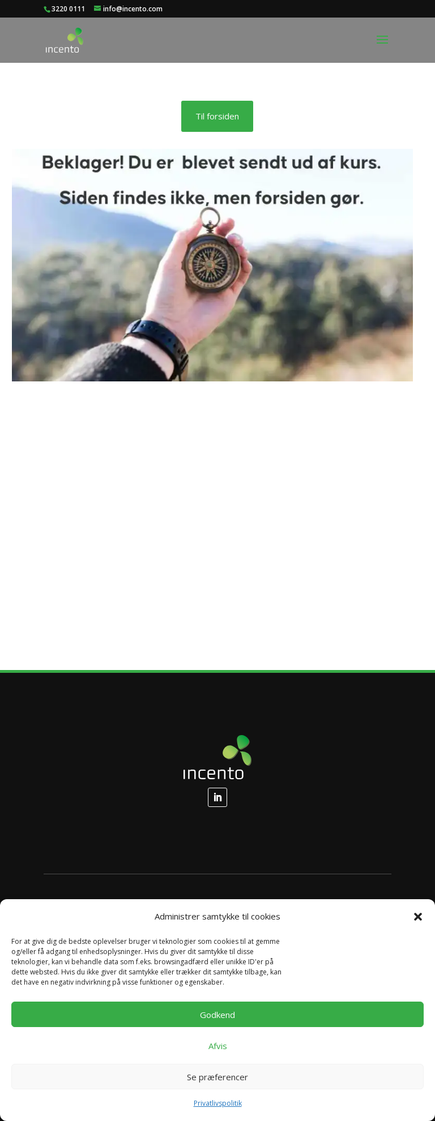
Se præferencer (217, 1077)
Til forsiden (217, 116)
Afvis (217, 1045)
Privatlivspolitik (218, 1103)
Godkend (217, 1014)
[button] (418, 916)
